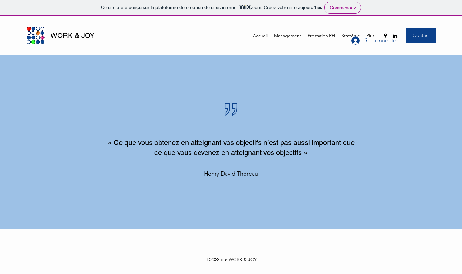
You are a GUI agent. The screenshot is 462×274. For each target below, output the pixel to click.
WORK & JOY (73, 36)
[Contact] (421, 35)
